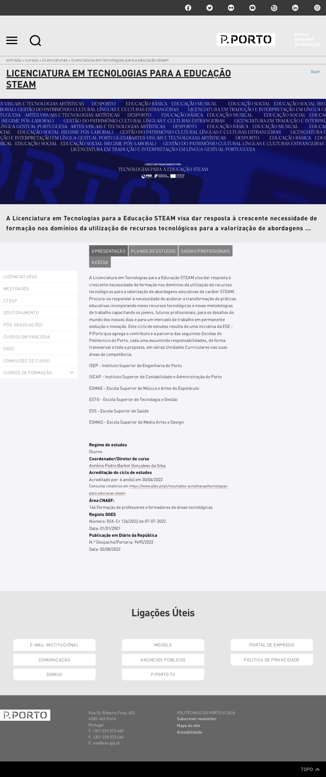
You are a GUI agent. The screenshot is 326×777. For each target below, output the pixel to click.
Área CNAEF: (101, 500)
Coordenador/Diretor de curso (119, 458)
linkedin (295, 8)
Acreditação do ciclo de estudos (120, 472)
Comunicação (54, 659)
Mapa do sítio (188, 725)
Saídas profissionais (205, 251)
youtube (252, 8)
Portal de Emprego (271, 644)
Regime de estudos (108, 444)
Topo (310, 769)
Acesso (100, 262)
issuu (274, 8)
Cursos (31, 59)
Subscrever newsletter (196, 718)
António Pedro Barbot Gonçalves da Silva (127, 465)
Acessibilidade (189, 731)
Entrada (13, 59)
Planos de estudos (153, 251)
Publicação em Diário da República (123, 535)
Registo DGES (102, 514)
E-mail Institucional (54, 644)
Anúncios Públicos (162, 659)
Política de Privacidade (272, 659)
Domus (54, 674)
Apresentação (108, 251)
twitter (209, 8)
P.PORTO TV (163, 674)
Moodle (163, 644)
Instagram (317, 8)
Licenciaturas (54, 59)
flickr (231, 8)
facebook (188, 8)
